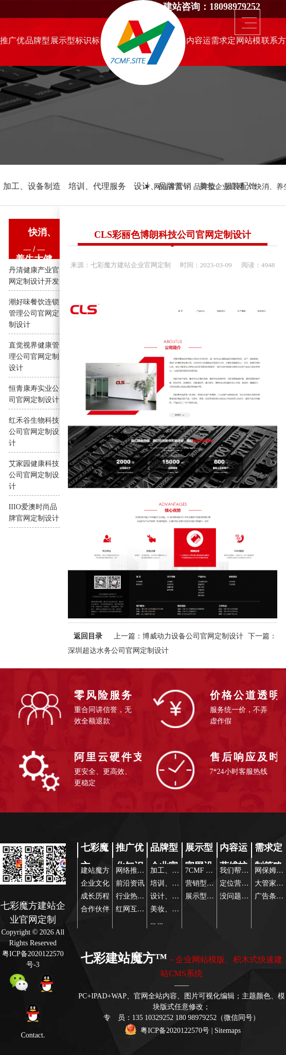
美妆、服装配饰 (228, 186)
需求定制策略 (223, 43)
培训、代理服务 (97, 186)
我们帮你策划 (241, 870)
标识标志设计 (87, 43)
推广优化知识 (12, 43)
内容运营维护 (198, 43)
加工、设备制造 (32, 186)
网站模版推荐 (248, 43)
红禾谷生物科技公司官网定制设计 (34, 432)
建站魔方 (95, 870)
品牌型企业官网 (37, 43)
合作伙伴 (95, 909)
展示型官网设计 (62, 43)
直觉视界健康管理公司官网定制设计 (34, 356)
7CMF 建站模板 (210, 870)
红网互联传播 (137, 909)
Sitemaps (227, 1030)
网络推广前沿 (137, 870)
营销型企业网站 (210, 883)
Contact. (33, 1035)
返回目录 (88, 636)
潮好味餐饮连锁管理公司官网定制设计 (34, 313)
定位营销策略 (241, 883)
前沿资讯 (130, 883)
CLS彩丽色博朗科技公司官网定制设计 (172, 235)
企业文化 (95, 883)
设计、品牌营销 (162, 186)
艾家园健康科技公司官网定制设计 (34, 475)
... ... (156, 922)
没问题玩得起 (241, 896)
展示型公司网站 (210, 896)
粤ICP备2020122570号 (174, 1030)
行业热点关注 (137, 896)
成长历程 (95, 896)
